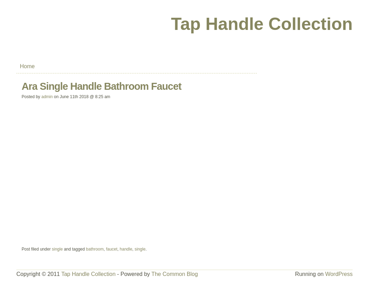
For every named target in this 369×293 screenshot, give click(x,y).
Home (27, 66)
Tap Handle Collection (262, 24)
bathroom (95, 249)
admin (47, 96)
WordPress (339, 274)
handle (126, 249)
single (57, 249)
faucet (111, 249)
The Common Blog (174, 274)
